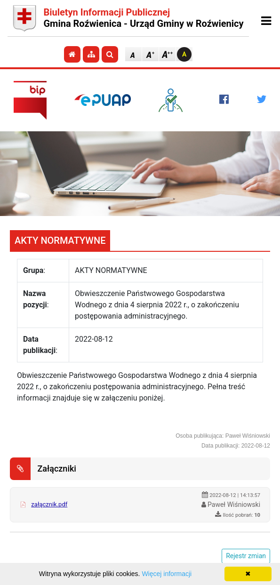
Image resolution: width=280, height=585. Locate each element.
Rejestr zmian (246, 556)
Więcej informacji (167, 573)
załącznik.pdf (49, 504)
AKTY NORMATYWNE (60, 240)
